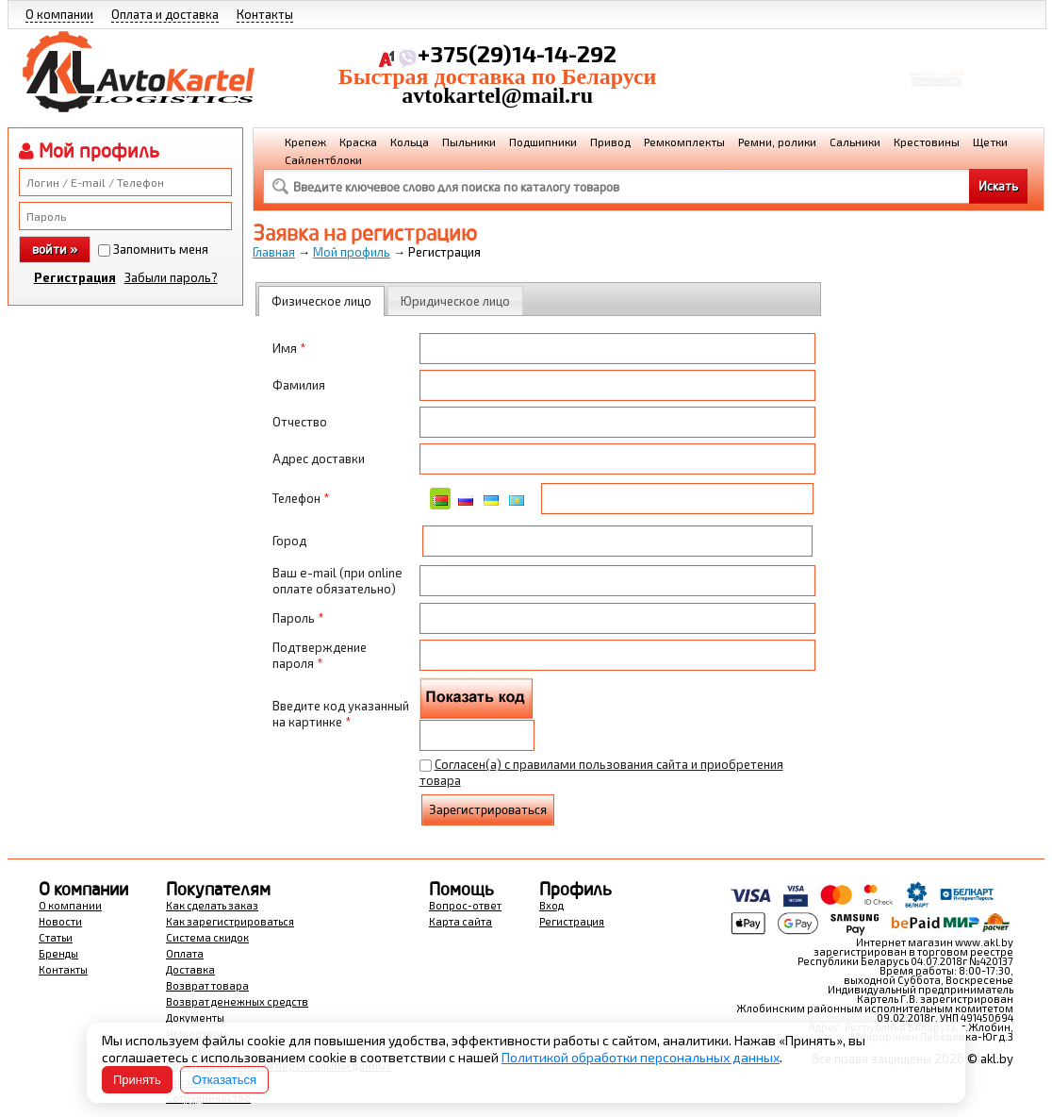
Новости (60, 921)
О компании (59, 14)
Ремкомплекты (684, 141)
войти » (54, 249)
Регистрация (75, 277)
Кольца (409, 141)
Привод (610, 141)
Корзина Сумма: (936, 62)
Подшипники (543, 141)
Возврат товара (207, 985)
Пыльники (469, 141)
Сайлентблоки (323, 159)
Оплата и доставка (165, 14)
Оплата (185, 953)
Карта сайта (460, 921)
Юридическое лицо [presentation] (455, 300)
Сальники (855, 141)
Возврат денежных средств (237, 1001)
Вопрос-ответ (465, 905)
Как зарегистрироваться (230, 921)
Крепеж (305, 141)
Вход (551, 905)
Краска (358, 141)
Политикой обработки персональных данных (640, 1057)
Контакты (265, 14)
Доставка (190, 969)
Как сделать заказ (212, 905)
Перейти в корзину (936, 88)
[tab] (321, 301)
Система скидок (207, 937)
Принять (137, 1080)
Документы (195, 1017)
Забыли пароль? (171, 277)
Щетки (990, 141)
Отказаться (224, 1080)
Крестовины (927, 141)
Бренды (58, 953)
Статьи (56, 937)
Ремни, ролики (777, 141)
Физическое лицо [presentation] (321, 300)
